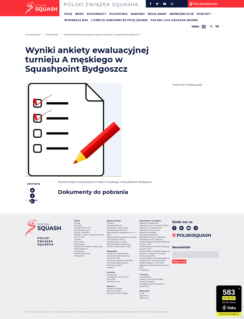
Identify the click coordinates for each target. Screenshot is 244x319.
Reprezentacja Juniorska (117, 242)
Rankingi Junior (113, 281)
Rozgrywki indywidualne (117, 253)
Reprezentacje (182, 13)
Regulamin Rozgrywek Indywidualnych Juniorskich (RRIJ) (154, 224)
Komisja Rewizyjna (82, 230)
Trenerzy (110, 223)
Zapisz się (179, 261)
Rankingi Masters (114, 291)
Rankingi (138, 13)
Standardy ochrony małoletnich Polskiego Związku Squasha (152, 238)
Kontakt (204, 13)
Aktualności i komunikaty (117, 228)
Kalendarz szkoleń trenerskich (151, 284)
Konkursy (78, 225)
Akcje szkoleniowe (114, 225)
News (79, 13)
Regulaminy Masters (147, 232)
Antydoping (79, 251)
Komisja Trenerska (81, 232)
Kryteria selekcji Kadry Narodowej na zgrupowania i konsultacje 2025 (154, 259)
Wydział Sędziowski (82, 253)
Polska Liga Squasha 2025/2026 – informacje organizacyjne (120, 261)
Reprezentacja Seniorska (117, 230)
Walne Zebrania (80, 249)
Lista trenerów (145, 277)
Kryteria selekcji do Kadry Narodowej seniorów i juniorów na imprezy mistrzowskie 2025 (154, 253)
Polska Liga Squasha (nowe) (174, 20)
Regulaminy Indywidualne (150, 228)
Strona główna (32, 34)
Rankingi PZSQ (113, 258)
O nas (141, 293)
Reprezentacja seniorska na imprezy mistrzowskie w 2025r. (122, 238)
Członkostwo (79, 244)
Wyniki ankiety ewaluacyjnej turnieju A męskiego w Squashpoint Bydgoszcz (102, 34)
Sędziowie (143, 296)
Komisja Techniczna (82, 228)
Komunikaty (96, 13)
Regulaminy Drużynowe (149, 230)
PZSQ (68, 13)
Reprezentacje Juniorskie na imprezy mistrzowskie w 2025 (119, 245)
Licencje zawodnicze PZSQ (118, 256)
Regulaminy (157, 13)
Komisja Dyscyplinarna (148, 235)
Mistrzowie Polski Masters (117, 293)
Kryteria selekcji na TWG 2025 (151, 263)
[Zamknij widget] (239, 288)
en (217, 26)
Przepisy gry (144, 270)
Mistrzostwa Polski (114, 265)
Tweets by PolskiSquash (187, 84)
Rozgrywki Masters (114, 288)
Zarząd (77, 223)
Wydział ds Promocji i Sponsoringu (88, 246)
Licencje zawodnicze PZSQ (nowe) (119, 20)
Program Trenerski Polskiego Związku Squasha (151, 280)
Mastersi (110, 267)
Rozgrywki (118, 13)
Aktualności (79, 256)
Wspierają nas (76, 20)
